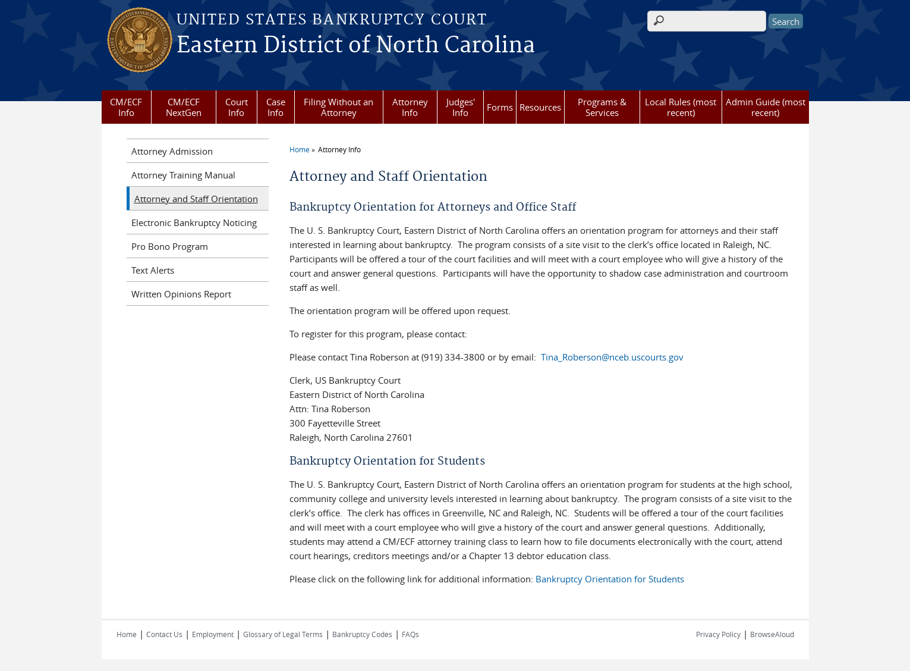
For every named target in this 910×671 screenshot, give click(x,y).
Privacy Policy (718, 634)
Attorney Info (410, 107)
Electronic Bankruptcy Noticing (194, 222)
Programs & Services (602, 107)
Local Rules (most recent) (680, 107)
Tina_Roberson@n (578, 357)
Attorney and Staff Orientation (196, 199)
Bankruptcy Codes (362, 634)
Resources (540, 107)
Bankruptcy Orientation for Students (610, 579)
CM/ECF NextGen (183, 107)
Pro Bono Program (169, 246)
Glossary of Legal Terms (283, 634)
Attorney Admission (172, 151)
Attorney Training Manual (183, 175)
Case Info (275, 107)
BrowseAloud (772, 634)
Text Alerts (152, 270)
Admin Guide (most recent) (765, 107)
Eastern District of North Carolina (356, 45)
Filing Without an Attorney (338, 107)
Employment (213, 634)
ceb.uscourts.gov (649, 357)
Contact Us (164, 634)
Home (299, 149)
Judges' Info (460, 107)
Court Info (236, 107)
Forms (500, 107)
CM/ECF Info (126, 107)
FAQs (410, 634)
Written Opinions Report (181, 294)
